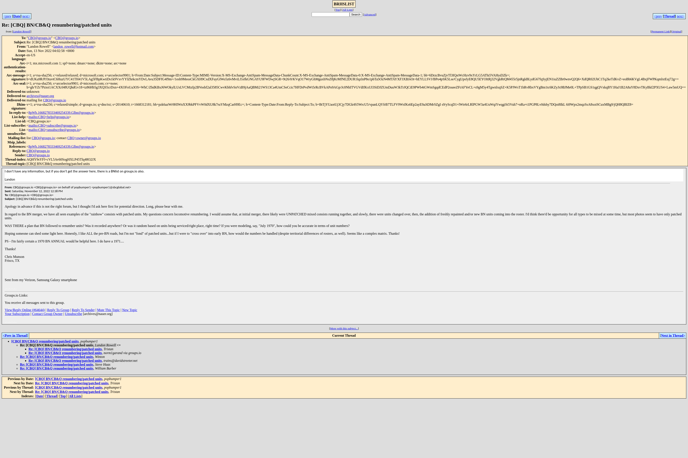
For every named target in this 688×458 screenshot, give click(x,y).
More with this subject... (344, 328)
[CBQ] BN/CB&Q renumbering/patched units (45, 341)
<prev (7, 16)
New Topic (129, 310)
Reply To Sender (83, 310)
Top (337, 9)
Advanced (370, 14)
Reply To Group (58, 310)
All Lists (347, 9)
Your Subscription (17, 314)
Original (676, 31)
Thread (669, 16)
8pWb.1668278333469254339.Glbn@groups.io (61, 112)
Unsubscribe (73, 314)
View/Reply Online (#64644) (25, 310)
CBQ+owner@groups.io (84, 138)
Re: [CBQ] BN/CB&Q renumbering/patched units (65, 349)
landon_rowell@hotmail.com (73, 46)
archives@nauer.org (40, 96)
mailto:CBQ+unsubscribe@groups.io (54, 130)
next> (26, 16)
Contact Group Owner (47, 314)
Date (17, 16)
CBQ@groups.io (39, 38)
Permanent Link (661, 31)
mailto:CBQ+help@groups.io (49, 117)
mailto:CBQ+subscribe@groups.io (52, 125)
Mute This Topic (108, 310)
